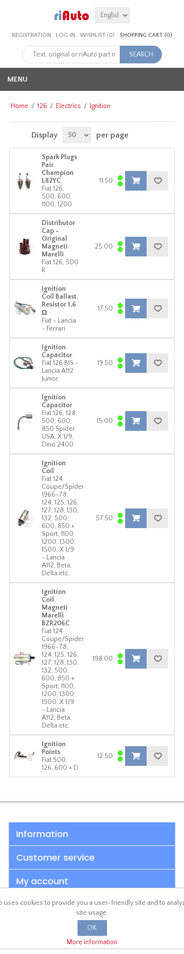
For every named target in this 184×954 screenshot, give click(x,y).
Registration (31, 35)
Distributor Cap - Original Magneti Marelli (58, 238)
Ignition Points (54, 748)
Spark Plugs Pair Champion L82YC (59, 169)
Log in (65, 35)
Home (19, 106)
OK (92, 928)
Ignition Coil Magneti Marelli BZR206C (56, 607)
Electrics (68, 106)
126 (42, 106)
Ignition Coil (54, 467)
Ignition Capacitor (57, 351)
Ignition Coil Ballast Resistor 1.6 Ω (59, 301)
